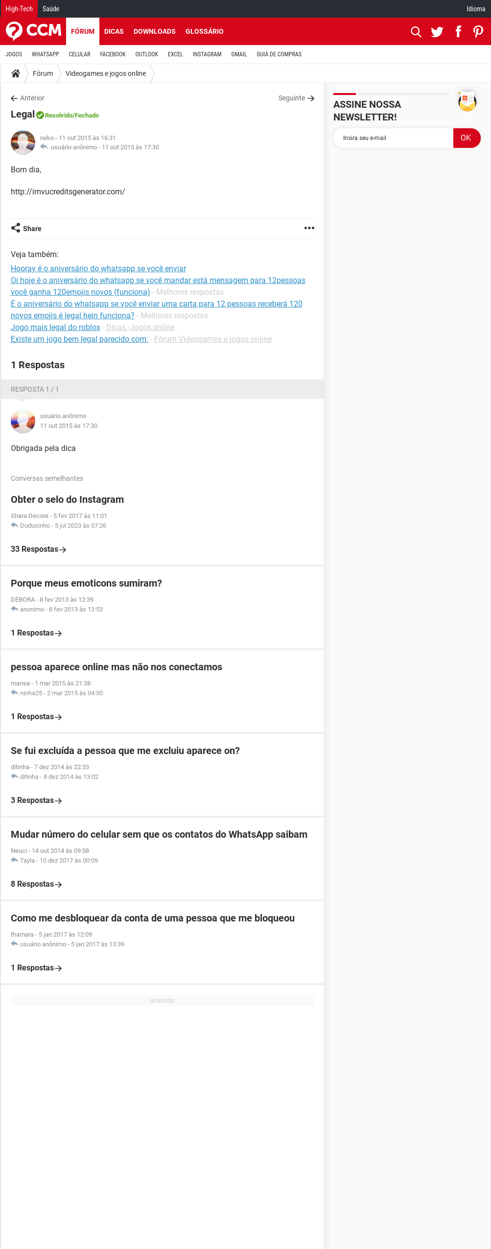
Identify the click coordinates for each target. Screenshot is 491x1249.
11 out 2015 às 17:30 (130, 147)
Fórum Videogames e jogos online (213, 339)
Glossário (205, 31)
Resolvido (58, 115)
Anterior (32, 98)
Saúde (51, 9)
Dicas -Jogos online (140, 327)
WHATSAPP (45, 54)
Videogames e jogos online (106, 73)
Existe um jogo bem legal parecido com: (79, 339)
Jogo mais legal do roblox (55, 327)
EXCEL (175, 54)
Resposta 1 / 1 (35, 389)
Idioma (476, 9)
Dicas (114, 31)
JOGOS (14, 54)
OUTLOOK (146, 54)
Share (32, 229)
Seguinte (292, 98)
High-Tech (19, 9)
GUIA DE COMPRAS (279, 54)
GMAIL (239, 54)
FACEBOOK (113, 54)
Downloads (155, 31)
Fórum (82, 31)
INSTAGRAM (207, 54)
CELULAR (80, 54)
